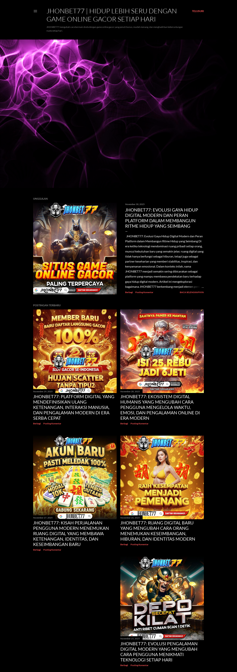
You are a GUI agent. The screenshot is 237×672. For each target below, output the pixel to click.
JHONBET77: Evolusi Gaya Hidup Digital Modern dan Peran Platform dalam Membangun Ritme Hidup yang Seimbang (161, 218)
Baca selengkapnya (192, 292)
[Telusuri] (198, 11)
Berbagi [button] (129, 292)
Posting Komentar (144, 292)
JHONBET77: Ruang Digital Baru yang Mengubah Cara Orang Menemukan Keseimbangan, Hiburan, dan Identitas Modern (157, 530)
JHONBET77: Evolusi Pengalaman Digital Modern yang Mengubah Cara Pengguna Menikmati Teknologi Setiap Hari (159, 651)
